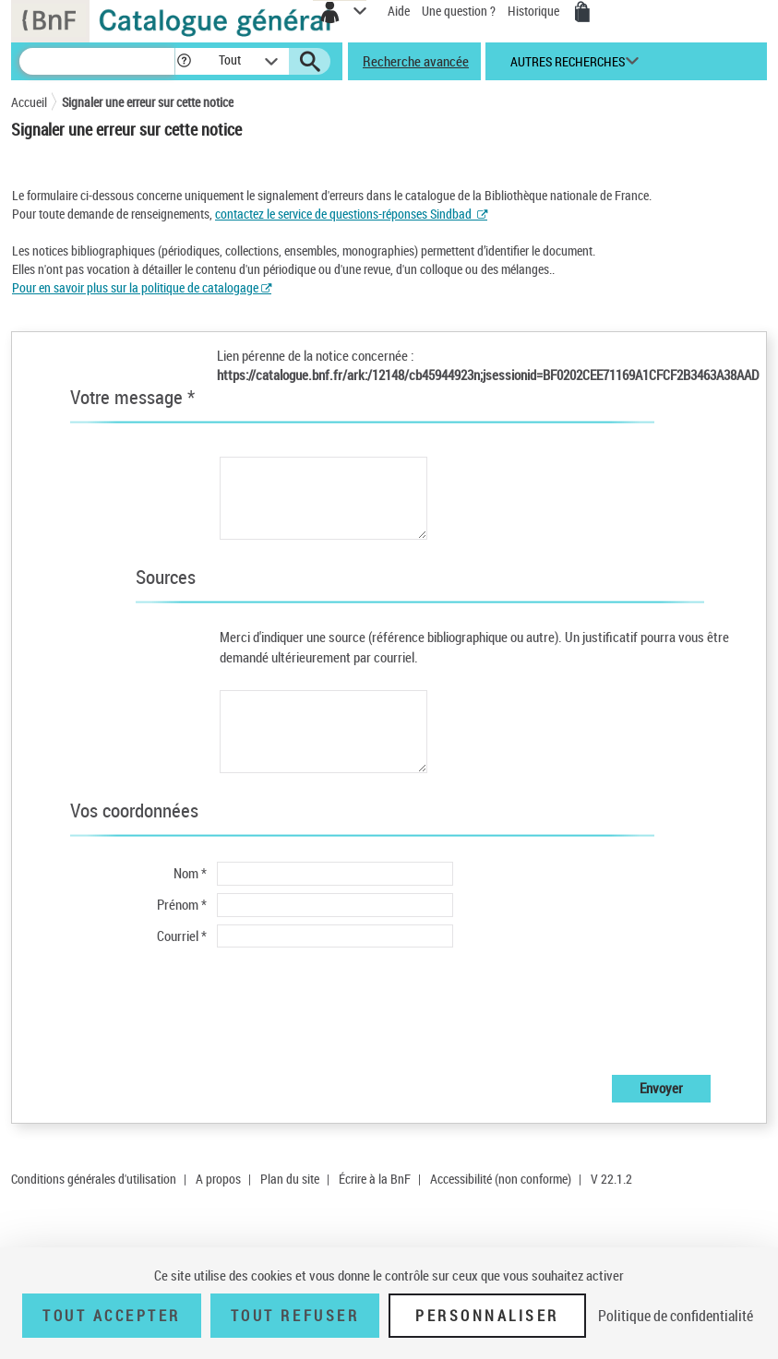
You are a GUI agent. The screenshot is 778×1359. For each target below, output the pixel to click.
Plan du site (289, 1178)
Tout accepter (111, 1315)
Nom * (190, 873)
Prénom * (182, 904)
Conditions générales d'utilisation (93, 1178)
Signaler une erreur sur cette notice (147, 102)
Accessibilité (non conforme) (500, 1178)
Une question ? (459, 10)
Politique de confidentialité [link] (675, 1315)
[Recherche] (96, 61)
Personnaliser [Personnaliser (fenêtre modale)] (487, 1315)
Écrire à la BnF (375, 1178)
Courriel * (182, 935)
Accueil (29, 102)
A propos (218, 1178)
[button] (184, 61)
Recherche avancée (416, 61)
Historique (535, 10)
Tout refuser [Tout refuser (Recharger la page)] (295, 1315)
